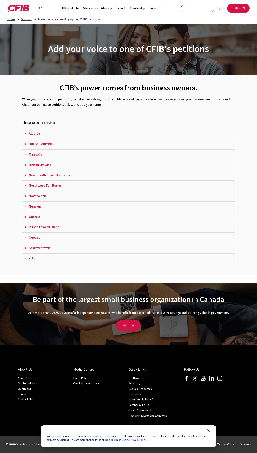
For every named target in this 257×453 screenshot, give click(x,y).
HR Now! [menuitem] (67, 8)
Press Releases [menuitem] (82, 378)
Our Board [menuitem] (24, 389)
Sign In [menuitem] (221, 8)
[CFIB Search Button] (209, 8)
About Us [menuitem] (24, 378)
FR (40, 8)
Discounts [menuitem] (121, 8)
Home (11, 19)
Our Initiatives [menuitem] (27, 383)
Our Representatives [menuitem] (86, 383)
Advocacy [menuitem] (106, 8)
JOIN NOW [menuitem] (238, 8)
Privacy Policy (138, 439)
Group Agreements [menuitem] (140, 410)
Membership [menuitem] (137, 8)
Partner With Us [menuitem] (138, 405)
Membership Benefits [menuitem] (142, 399)
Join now (128, 325)
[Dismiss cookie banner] (208, 431)
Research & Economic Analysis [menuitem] (147, 416)
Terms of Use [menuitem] (225, 444)
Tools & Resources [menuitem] (87, 8)
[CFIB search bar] (197, 8)
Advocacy (26, 19)
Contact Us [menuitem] (155, 8)
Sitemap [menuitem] (245, 444)
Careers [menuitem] (23, 394)
